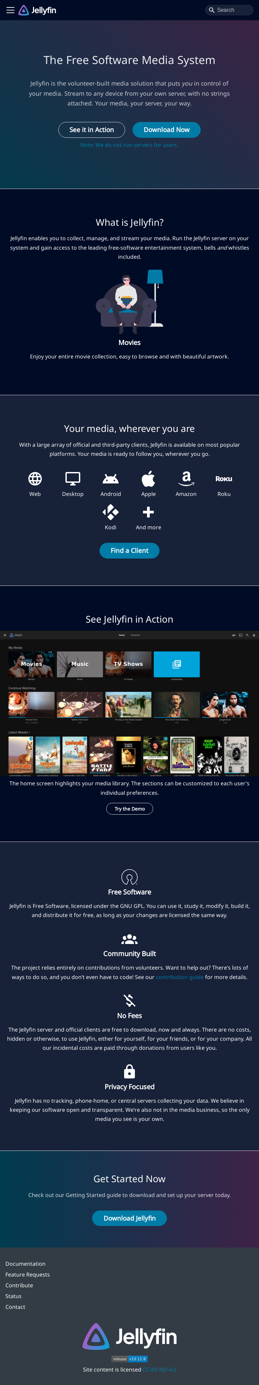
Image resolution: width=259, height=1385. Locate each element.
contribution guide (180, 977)
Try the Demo (130, 809)
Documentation (25, 1263)
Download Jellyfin (130, 1218)
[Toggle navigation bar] (10, 10)
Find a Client (129, 550)
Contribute (19, 1285)
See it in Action (91, 129)
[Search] (229, 10)
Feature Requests (27, 1274)
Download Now (167, 129)
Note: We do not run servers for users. (129, 145)
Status (13, 1296)
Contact (15, 1307)
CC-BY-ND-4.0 (159, 1369)
